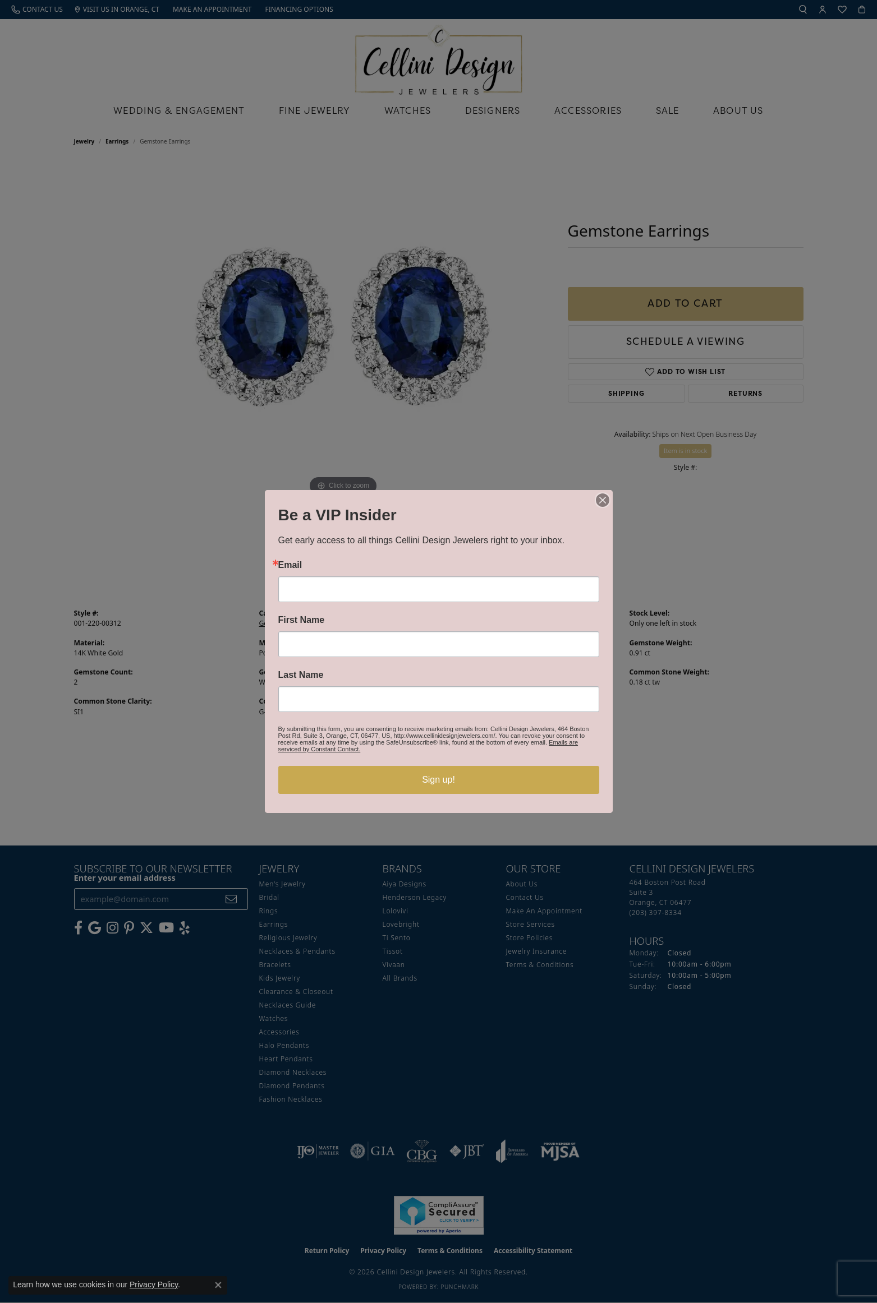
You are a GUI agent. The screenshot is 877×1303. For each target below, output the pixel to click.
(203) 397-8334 (340, 525)
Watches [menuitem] (273, 1018)
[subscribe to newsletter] (231, 899)
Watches (407, 110)
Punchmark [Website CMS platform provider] (459, 1287)
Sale (667, 110)
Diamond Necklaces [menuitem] (293, 1072)
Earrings (116, 141)
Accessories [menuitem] (279, 1032)
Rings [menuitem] (268, 911)
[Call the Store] (656, 912)
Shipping (626, 393)
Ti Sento (397, 937)
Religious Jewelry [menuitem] (288, 937)
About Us (738, 110)
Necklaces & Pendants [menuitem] (297, 951)
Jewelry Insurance (536, 951)
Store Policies (529, 937)
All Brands (400, 978)
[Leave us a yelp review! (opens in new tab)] (185, 928)
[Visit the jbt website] (467, 1151)
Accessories (588, 110)
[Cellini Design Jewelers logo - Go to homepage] (439, 57)
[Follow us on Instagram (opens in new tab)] (112, 928)
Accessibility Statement (533, 1250)
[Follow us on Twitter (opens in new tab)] (146, 928)
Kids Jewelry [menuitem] (279, 978)
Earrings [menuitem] (273, 924)
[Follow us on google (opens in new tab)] (94, 928)
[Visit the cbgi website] (422, 1151)
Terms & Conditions (540, 964)
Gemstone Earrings (290, 623)
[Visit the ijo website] (318, 1151)
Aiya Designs (404, 884)
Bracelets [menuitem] (275, 964)
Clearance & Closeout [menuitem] (296, 991)
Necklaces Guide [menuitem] (287, 1005)
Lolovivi (395, 911)
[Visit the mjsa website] (560, 1151)
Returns (745, 393)
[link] (37, 9)
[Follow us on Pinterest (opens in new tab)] (129, 928)
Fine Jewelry (314, 110)
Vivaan (394, 964)
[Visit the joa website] (512, 1151)
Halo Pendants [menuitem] (284, 1045)
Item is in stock (686, 450)
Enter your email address (125, 877)
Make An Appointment (544, 911)
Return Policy (327, 1250)
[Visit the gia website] (372, 1151)
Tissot (393, 951)
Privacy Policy (383, 1250)
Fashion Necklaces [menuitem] (291, 1099)
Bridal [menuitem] (269, 897)
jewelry (84, 141)
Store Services (530, 924)
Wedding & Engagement (179, 110)
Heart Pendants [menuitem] (286, 1059)
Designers (493, 110)
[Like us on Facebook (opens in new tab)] (78, 928)
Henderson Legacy (415, 897)
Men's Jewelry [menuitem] (282, 884)
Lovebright (401, 924)
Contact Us (525, 897)
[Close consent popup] (218, 1285)
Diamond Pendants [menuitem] (292, 1086)
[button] (802, 9)
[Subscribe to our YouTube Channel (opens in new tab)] (166, 928)
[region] (343, 331)
